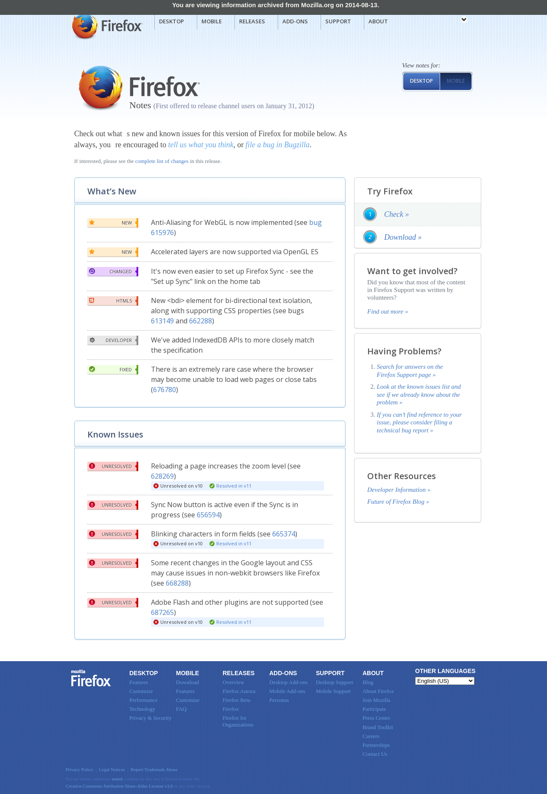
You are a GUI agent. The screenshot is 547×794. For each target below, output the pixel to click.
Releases (252, 21)
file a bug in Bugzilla (278, 144)
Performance (143, 700)
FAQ (181, 709)
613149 (162, 320)
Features (138, 682)
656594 (208, 514)
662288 (200, 320)
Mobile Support (333, 691)
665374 (283, 534)
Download (187, 682)
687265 (162, 612)
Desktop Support (334, 682)
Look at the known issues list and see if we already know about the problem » (419, 394)
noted (117, 778)
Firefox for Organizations (238, 721)
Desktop (171, 21)
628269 (162, 476)
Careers (371, 736)
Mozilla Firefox (106, 25)
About (378, 21)
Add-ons (295, 21)
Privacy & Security (150, 718)
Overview (233, 682)
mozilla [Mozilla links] (445, 20)
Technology (142, 709)
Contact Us (375, 754)
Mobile (211, 21)
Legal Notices (112, 769)
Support (338, 21)
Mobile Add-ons (287, 691)
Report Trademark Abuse (154, 769)
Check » (396, 214)
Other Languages (445, 671)
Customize (141, 691)
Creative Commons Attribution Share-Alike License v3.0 (119, 785)
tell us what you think (200, 144)
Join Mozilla (376, 700)
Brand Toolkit (378, 727)
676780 (164, 389)
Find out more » (387, 311)
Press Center (376, 718)
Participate (374, 709)
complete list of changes (162, 161)
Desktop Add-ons (288, 682)
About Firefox (378, 691)
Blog (368, 682)
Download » (403, 237)
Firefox (91, 678)
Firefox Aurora (239, 691)
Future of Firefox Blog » (398, 501)
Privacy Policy (79, 769)
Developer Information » (398, 489)
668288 (177, 583)
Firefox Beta (236, 700)
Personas (279, 700)
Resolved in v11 (233, 486)
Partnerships (376, 745)
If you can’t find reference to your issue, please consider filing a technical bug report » (419, 422)
